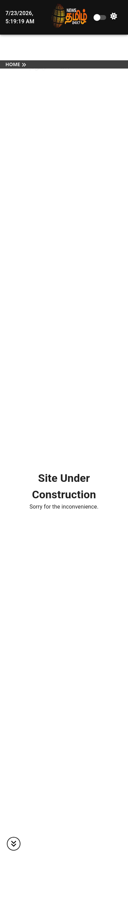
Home (12, 65)
